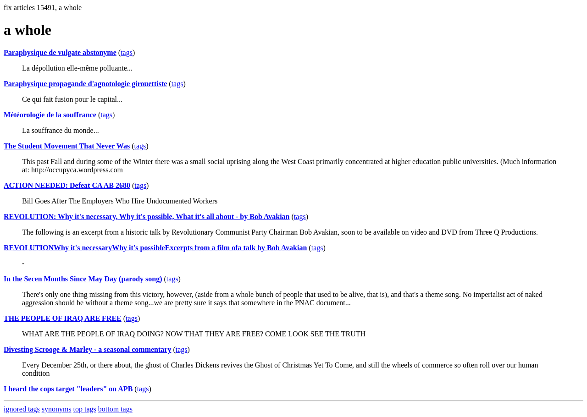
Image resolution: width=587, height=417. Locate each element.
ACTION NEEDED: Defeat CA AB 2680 (67, 185)
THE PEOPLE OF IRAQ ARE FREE (63, 318)
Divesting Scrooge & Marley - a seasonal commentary (87, 349)
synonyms (57, 409)
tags (127, 52)
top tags (84, 409)
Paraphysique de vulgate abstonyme (60, 52)
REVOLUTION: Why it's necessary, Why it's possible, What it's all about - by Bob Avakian (147, 216)
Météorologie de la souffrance (50, 115)
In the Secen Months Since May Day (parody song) (83, 279)
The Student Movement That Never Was (67, 146)
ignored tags (22, 409)
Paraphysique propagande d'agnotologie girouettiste (85, 84)
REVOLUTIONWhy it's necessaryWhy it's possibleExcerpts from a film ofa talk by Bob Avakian (155, 248)
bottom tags (115, 409)
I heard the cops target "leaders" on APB (68, 389)
